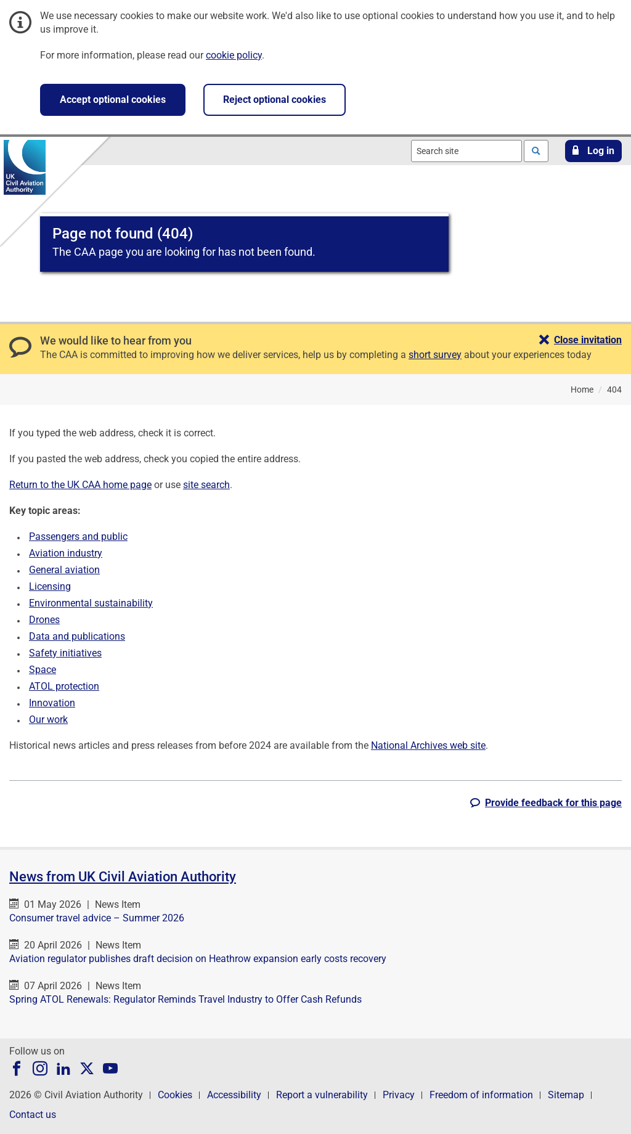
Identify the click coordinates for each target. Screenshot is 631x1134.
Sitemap (566, 1095)
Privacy (399, 1095)
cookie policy (234, 55)
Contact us (32, 1114)
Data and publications (77, 636)
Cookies (175, 1095)
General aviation (64, 570)
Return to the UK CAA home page (80, 485)
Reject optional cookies (274, 99)
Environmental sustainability (91, 603)
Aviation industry (65, 553)
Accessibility (234, 1095)
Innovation (52, 703)
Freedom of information (481, 1095)
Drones (44, 620)
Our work (48, 719)
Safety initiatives (65, 653)
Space (42, 669)
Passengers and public (78, 536)
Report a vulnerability (322, 1095)
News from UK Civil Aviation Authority (122, 876)
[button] (593, 151)
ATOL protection (64, 686)
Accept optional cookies (113, 99)
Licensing (50, 586)
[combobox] (466, 151)
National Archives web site (428, 745)
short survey (435, 355)
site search (206, 485)
